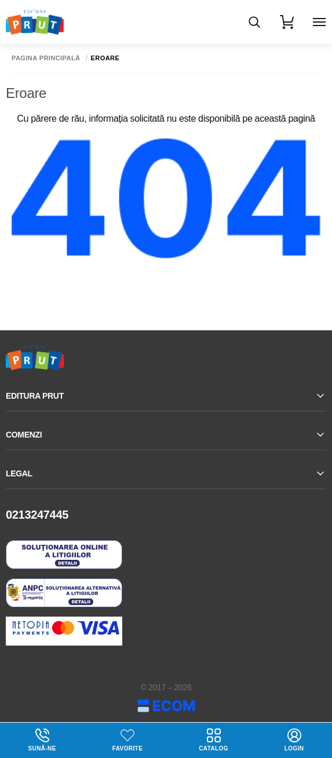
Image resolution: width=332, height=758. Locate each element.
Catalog (213, 740)
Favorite (127, 748)
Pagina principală (46, 58)
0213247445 (37, 514)
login (294, 740)
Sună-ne (42, 740)
